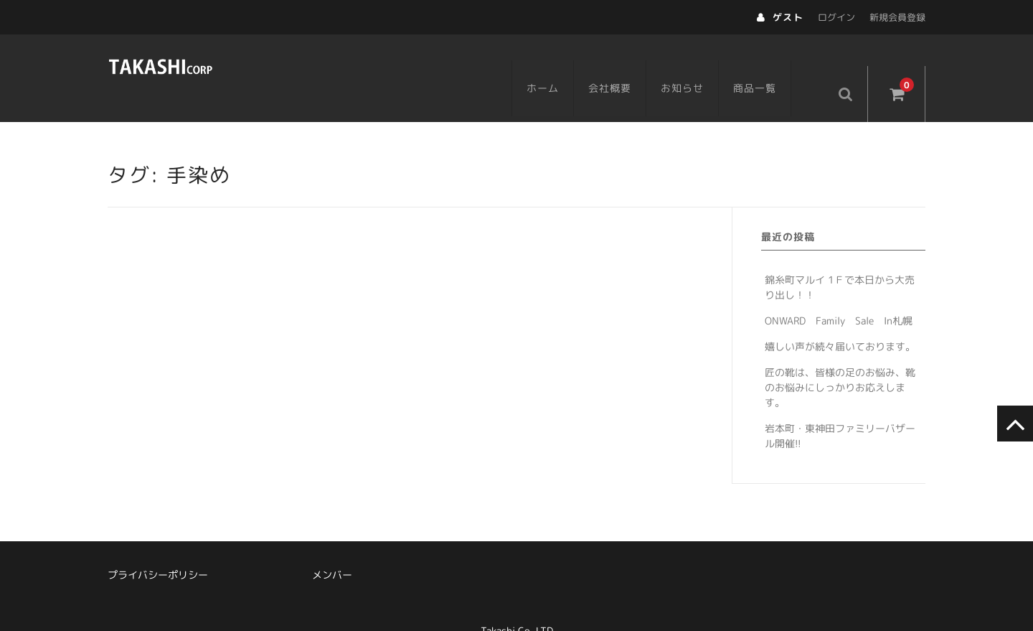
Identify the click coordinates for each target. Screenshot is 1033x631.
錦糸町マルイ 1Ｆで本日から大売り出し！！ (840, 258)
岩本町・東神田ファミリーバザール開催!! (840, 407)
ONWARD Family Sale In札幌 (838, 292)
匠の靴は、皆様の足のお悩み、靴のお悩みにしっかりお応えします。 (840, 358)
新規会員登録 (897, 17)
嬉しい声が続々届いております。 (840, 317)
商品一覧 (774, 62)
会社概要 (629, 62)
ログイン (836, 17)
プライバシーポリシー (158, 546)
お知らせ (701, 62)
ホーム (562, 62)
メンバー (332, 546)
